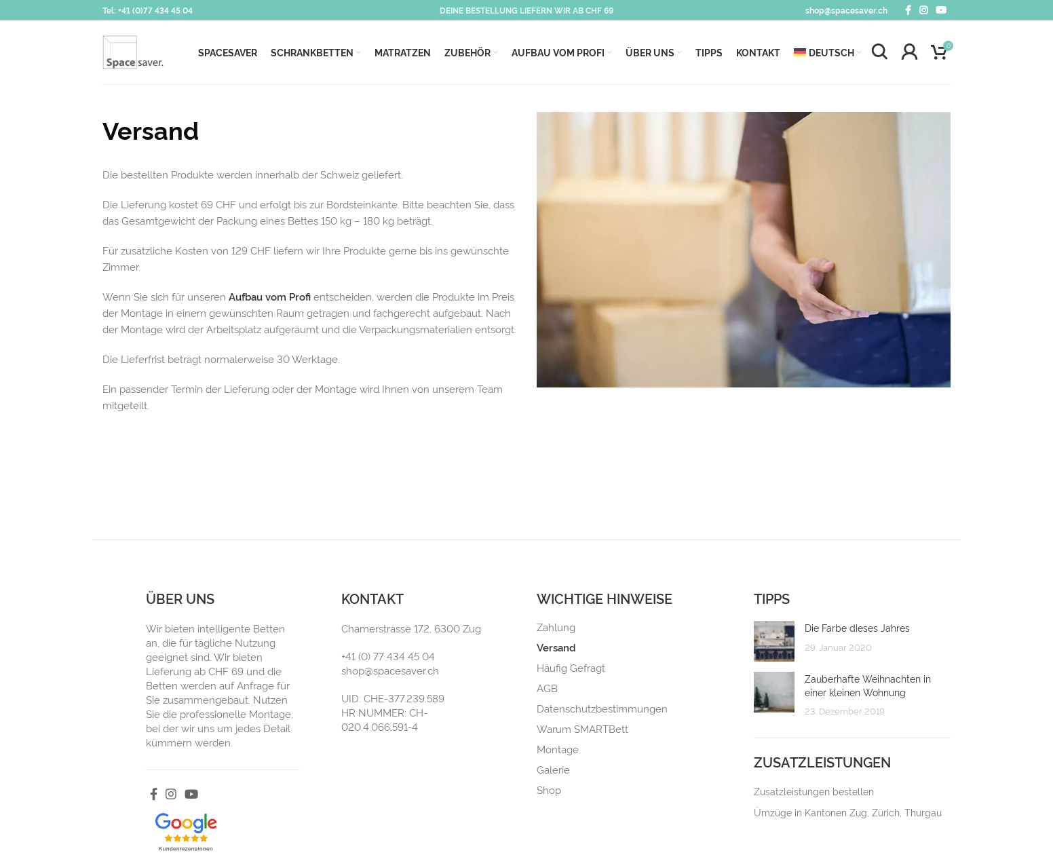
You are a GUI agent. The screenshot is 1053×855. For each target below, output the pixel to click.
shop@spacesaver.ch (846, 10)
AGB (547, 688)
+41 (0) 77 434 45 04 (388, 656)
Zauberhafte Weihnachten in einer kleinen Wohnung (868, 685)
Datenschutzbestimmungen (602, 708)
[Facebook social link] (908, 10)
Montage (558, 749)
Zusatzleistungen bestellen (814, 790)
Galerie (553, 769)
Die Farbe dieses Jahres (857, 627)
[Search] (879, 52)
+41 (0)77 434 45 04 (155, 10)
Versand (556, 647)
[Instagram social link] (923, 10)
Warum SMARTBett (582, 729)
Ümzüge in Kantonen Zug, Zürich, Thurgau (848, 811)
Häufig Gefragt (571, 668)
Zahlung (556, 627)
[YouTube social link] (941, 10)
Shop (549, 790)
